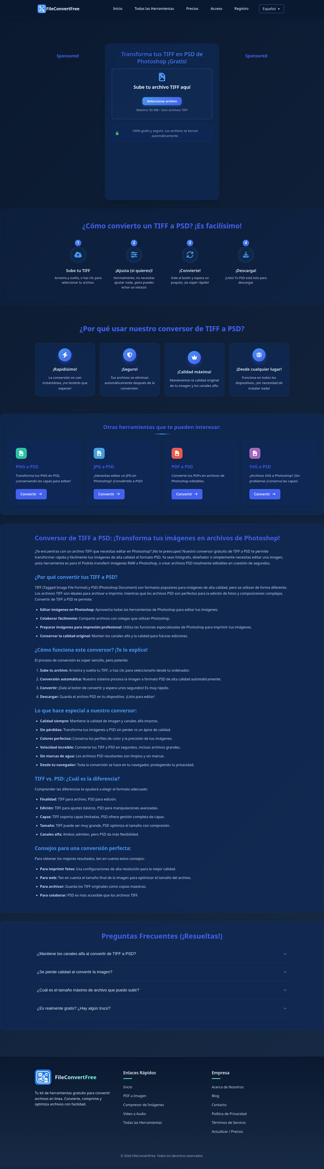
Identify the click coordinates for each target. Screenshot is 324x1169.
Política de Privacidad (229, 1117)
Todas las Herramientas (154, 8)
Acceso (216, 8)
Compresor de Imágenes (143, 1108)
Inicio (117, 8)
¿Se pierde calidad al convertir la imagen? (162, 976)
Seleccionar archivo (162, 106)
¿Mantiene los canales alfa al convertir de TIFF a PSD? (162, 957)
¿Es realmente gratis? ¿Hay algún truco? (162, 1012)
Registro (241, 8)
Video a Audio (134, 1117)
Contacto (219, 1108)
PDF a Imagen (134, 1100)
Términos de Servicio (229, 1126)
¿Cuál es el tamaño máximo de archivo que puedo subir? (162, 994)
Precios (192, 8)
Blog (215, 1100)
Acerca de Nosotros (228, 1091)
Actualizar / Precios (227, 1135)
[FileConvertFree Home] (59, 8)
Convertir (31, 498)
